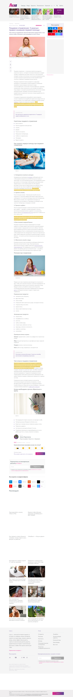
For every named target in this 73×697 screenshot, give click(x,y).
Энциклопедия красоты (57, 619)
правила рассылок (25, 470)
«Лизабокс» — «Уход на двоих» (36, 525)
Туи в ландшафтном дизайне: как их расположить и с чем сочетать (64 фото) (36, 603)
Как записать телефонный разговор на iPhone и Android (17, 602)
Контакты (40, 621)
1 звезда (36, 25)
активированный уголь (27, 212)
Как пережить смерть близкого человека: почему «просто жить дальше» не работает (17, 526)
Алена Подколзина (13, 25)
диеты (15, 290)
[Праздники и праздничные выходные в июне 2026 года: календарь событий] (36, 536)
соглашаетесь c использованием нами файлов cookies (36, 694)
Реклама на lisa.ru (50, 74)
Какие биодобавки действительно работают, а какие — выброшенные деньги (36, 17)
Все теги (55, 627)
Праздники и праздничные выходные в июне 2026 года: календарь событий (36, 545)
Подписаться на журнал (15, 633)
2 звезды (37, 25)
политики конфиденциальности (16, 470)
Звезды (23, 5)
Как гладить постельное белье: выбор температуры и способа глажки (17, 563)
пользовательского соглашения (36, 469)
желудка (30, 177)
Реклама (40, 619)
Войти (61, 5)
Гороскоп (47, 5)
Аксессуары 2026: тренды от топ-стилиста (14, 16)
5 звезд (41, 25)
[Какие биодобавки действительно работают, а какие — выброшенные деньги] (36, 12)
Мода (28, 5)
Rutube (40, 481)
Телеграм (13, 481)
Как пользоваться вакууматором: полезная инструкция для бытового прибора (16, 584)
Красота (33, 5)
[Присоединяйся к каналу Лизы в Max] (17, 499)
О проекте (41, 617)
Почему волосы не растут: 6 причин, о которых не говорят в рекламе (24, 17)
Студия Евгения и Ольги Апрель (19, 651)
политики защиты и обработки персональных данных (30, 695)
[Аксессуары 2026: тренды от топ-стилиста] (14, 12)
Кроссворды (56, 625)
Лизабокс (55, 617)
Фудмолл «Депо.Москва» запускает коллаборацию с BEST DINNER (35, 508)
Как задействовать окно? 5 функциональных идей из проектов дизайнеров (35, 583)
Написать (41, 453)
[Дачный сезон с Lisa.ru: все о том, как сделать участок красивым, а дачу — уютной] (48, 12)
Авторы (40, 623)
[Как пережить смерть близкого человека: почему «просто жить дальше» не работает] (17, 517)
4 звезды (39, 25)
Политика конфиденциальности (44, 630)
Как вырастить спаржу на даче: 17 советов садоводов (17, 544)
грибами (16, 102)
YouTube (12, 486)
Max (40, 486)
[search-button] (57, 5)
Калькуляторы (57, 623)
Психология (40, 5)
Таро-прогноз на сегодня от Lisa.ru (57, 16)
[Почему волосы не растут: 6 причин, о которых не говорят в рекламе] (25, 12)
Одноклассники (32, 481)
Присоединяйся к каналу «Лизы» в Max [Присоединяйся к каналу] (16, 507)
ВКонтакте (22, 481)
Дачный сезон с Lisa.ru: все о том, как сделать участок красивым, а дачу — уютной (47, 17)
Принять (58, 693)
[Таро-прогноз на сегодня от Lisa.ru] (59, 12)
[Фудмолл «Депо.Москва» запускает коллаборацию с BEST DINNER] (36, 499)
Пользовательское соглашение (43, 626)
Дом (52, 5)
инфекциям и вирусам (34, 386)
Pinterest (31, 486)
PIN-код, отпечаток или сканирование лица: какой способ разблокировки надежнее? (35, 564)
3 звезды (38, 25)
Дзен (21, 486)
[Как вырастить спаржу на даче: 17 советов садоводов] (17, 536)
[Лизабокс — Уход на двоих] (36, 517)
